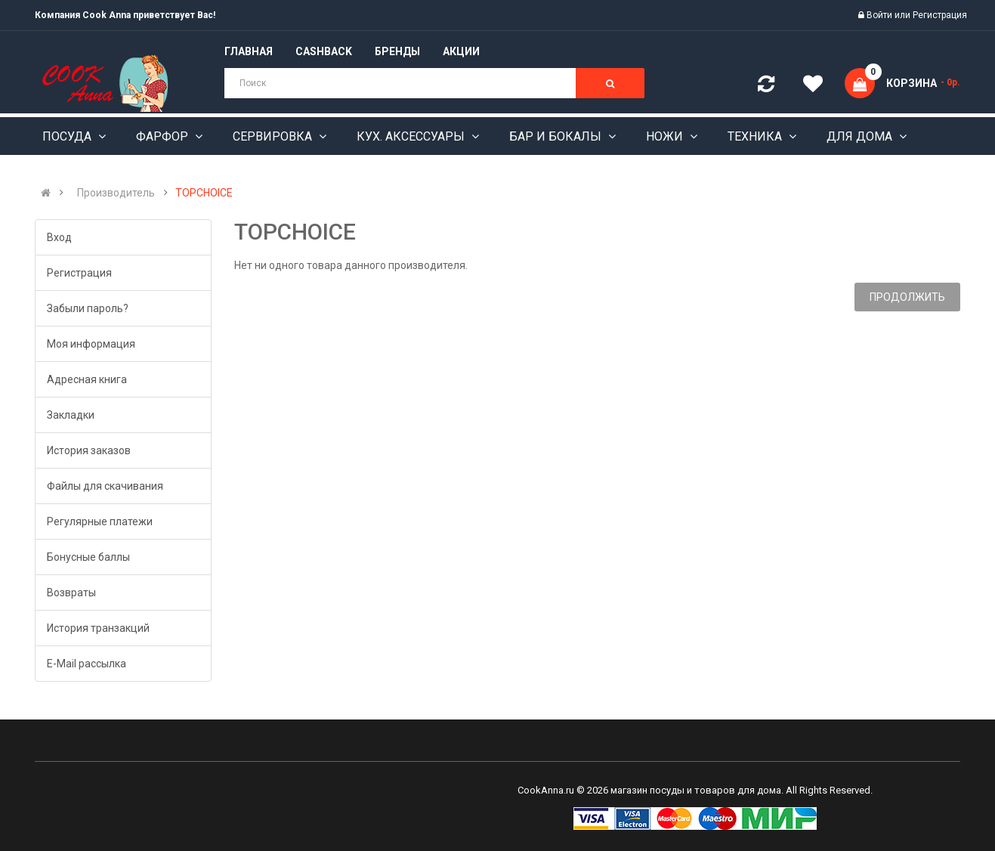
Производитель (116, 192)
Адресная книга (87, 379)
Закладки (70, 415)
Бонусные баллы (88, 557)
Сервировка (274, 136)
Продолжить (907, 297)
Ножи (666, 136)
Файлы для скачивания (105, 486)
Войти (881, 15)
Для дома (861, 136)
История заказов (89, 450)
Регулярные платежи (100, 521)
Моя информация (91, 344)
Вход (59, 237)
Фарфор (163, 136)
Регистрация (940, 15)
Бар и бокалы (556, 136)
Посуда (68, 136)
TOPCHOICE (204, 192)
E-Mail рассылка (86, 664)
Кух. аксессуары (412, 136)
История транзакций (98, 628)
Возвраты (71, 592)
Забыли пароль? (87, 308)
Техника (756, 136)
